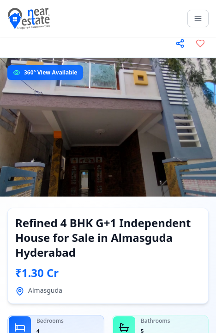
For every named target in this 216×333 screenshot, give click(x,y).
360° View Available (51, 72)
